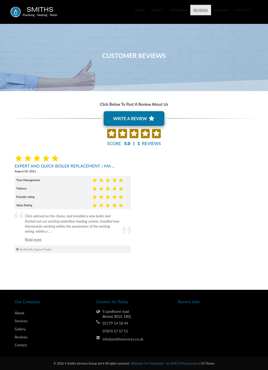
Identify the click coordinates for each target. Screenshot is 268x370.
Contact (242, 10)
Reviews (200, 10)
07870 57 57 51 (115, 331)
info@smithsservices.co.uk (123, 339)
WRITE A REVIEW (133, 118)
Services (21, 321)
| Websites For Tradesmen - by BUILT (154, 363)
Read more (33, 239)
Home (140, 10)
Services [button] (178, 10)
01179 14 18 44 (115, 323)
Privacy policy (189, 363)
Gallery (221, 10)
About (157, 10)
